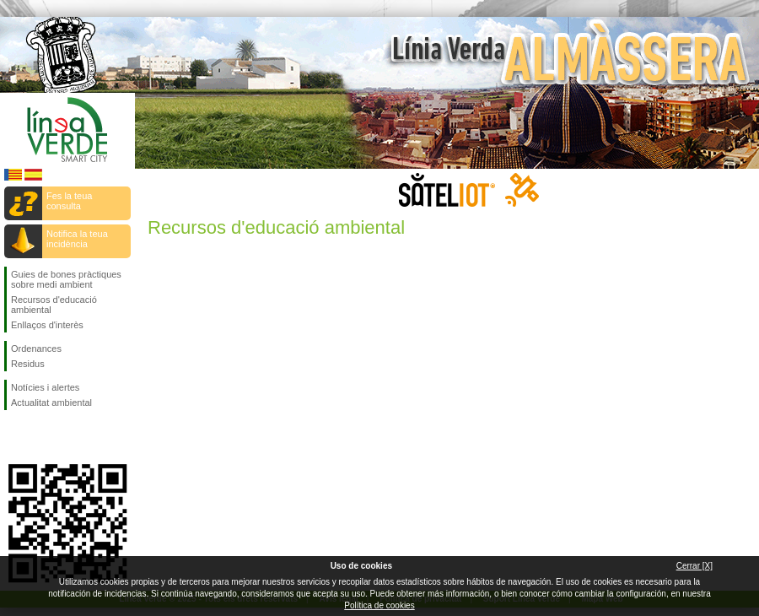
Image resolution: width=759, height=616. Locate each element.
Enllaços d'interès (47, 325)
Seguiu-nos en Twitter (42, 437)
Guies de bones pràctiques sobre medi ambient (66, 279)
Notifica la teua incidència (77, 239)
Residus (28, 364)
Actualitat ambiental (51, 402)
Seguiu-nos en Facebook (14, 437)
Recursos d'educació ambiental (54, 304)
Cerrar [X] (694, 565)
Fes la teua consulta (69, 201)
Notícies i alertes (45, 387)
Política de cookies (379, 605)
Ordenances (36, 348)
